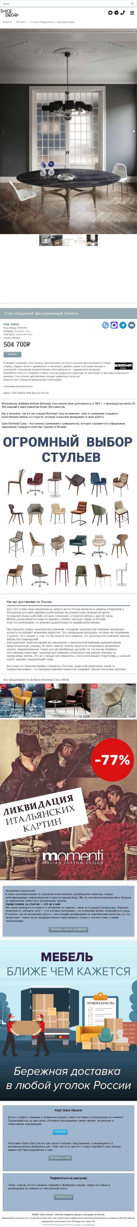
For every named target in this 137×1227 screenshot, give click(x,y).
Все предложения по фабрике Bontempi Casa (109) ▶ (36, 680)
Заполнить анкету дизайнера (68, 929)
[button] (134, 31)
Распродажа (108, 907)
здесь (126, 911)
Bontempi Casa (22, 331)
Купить (12, 354)
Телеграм (60, 1132)
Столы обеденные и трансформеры (52, 22)
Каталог (21, 22)
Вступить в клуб (60, 1158)
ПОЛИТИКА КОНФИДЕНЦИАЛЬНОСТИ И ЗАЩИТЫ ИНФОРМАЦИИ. (68, 1225)
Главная (7, 22)
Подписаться (64, 1197)
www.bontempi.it (24, 334)
